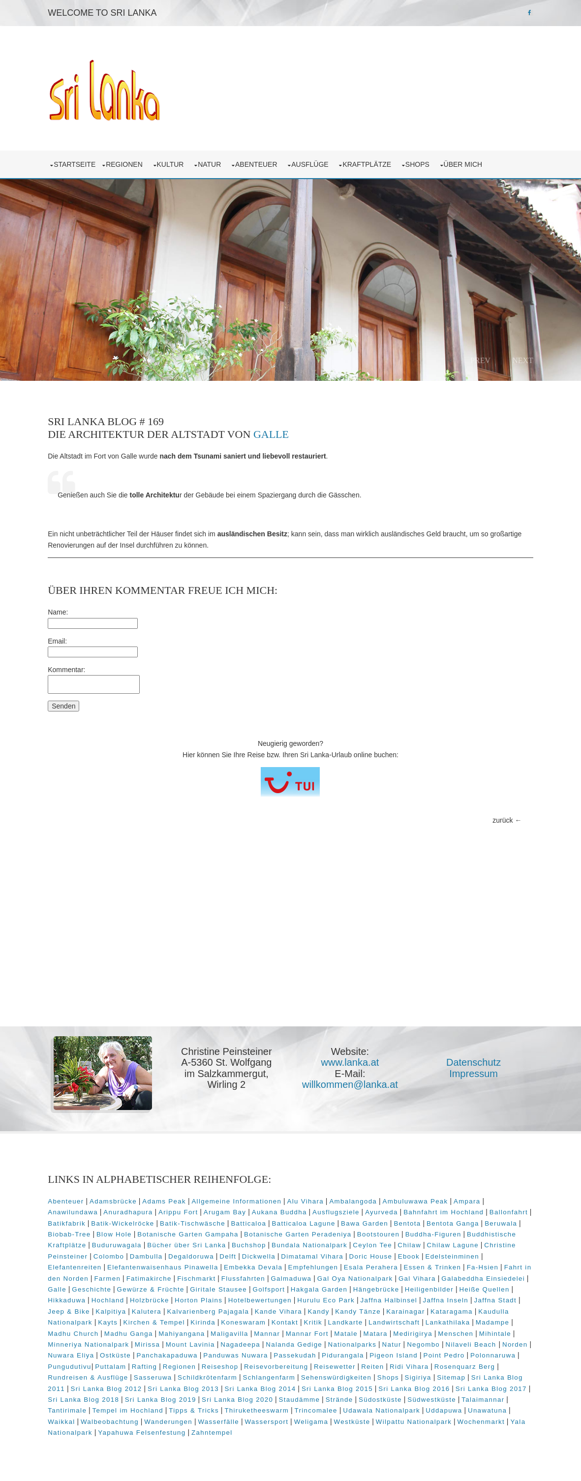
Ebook (411, 1253)
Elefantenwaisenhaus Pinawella (164, 1264)
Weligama (313, 1418)
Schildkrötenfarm (231, 1374)
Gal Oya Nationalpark (366, 1275)
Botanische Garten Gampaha (190, 1231)
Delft (230, 1253)
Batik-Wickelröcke (128, 1220)
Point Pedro (505, 1352)
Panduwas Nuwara (296, 1352)
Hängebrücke (422, 1286)
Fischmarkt (207, 1275)
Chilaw (412, 1242)
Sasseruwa (177, 1374)
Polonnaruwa (72, 1363)
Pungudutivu (123, 1363)
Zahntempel (214, 1429)
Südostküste (405, 1396)
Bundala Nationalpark (311, 1242)
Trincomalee (321, 1407)
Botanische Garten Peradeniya (299, 1231)
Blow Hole (116, 1231)
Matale (387, 1330)
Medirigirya (454, 1330)
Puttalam (163, 1363)
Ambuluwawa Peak (417, 1198)
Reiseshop (273, 1363)
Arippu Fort (180, 1209)
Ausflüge (314, 162)
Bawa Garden (370, 1220)
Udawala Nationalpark (387, 1407)
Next (520, 358)
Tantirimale (73, 1407)
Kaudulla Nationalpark (89, 1319)
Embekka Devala (255, 1264)
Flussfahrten (254, 1275)
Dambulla (148, 1253)
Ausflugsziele (338, 1209)
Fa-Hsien (485, 1264)
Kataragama (478, 1308)
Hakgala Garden (365, 1286)
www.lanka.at (353, 1060)
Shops (421, 162)
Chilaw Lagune (455, 1242)
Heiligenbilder (476, 1286)
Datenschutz (476, 1060)
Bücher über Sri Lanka (189, 1242)
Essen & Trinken (434, 1264)
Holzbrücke (184, 1297)
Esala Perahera (373, 1264)
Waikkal (63, 1418)
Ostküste (176, 1352)
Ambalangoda (355, 1198)
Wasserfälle (221, 1418)
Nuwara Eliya (132, 1352)
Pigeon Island (454, 1352)
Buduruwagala (119, 1242)
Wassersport (269, 1418)
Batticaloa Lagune (309, 1220)
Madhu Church (114, 1330)
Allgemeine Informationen (239, 1198)
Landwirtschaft (429, 1319)
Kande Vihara (304, 1308)
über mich (467, 162)
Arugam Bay (227, 1209)
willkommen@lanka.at (352, 1083)
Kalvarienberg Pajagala (234, 1308)
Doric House (373, 1253)
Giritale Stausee (265, 1286)
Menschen (497, 1330)
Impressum (476, 1071)
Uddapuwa (449, 1407)
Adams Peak (166, 1198)
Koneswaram (278, 1319)
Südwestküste (456, 1396)
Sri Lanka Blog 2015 (357, 1385)
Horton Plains (233, 1297)
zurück (500, 818)
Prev (478, 358)
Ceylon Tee (375, 1242)
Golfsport (315, 1286)
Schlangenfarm (293, 1374)
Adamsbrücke (115, 1198)
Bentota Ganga (458, 1220)
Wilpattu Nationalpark (416, 1418)
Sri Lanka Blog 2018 (108, 1396)
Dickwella (260, 1253)
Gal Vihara (428, 1275)
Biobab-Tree (71, 1231)
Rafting (197, 1363)
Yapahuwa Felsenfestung (144, 1429)
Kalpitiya (137, 1308)
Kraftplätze (371, 162)
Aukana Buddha (281, 1209)
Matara (417, 1330)
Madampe (67, 1330)
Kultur (174, 162)
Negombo (463, 1341)
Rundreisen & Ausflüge (112, 1374)
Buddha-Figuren (435, 1231)
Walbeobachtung (112, 1418)
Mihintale (66, 1341)
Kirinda (238, 1319)
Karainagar (432, 1308)
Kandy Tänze (384, 1308)
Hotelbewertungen (295, 1297)
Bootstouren (380, 1231)
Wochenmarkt (483, 1418)
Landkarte (380, 1319)
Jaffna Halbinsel (423, 1297)
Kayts (143, 1319)
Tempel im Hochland (133, 1407)
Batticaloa (254, 1220)
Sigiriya (442, 1374)
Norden (90, 1352)
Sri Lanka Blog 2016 (434, 1385)
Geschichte (138, 1286)
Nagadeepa (280, 1341)
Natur (213, 162)
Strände (364, 1396)
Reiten (425, 1363)
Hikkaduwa (102, 1297)
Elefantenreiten (77, 1264)
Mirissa (187, 1341)
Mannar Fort (348, 1330)
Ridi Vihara (462, 1363)
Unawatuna (493, 1407)
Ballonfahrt (510, 1209)
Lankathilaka (483, 1319)
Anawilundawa (75, 1209)
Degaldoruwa (193, 1253)
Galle (273, 433)
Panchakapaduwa (228, 1352)
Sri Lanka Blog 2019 (185, 1396)
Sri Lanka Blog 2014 (280, 1385)
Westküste (354, 1418)
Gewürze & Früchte (197, 1286)
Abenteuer (260, 162)
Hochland (142, 1297)
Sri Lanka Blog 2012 (126, 1385)
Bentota (413, 1220)
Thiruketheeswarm (262, 1407)
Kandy (345, 1308)
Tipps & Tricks (200, 1407)
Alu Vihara (307, 1198)
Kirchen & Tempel (189, 1319)
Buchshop (251, 1242)
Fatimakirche (160, 1275)
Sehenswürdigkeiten (360, 1374)
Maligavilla (271, 1330)
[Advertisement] (290, 949)
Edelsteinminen (455, 1253)
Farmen (118, 1275)
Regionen (128, 162)
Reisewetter (388, 1363)
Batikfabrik (73, 1220)
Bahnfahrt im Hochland (445, 1209)
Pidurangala (404, 1352)
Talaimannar (508, 1396)
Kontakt (319, 1319)
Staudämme (324, 1396)
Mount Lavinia (230, 1341)
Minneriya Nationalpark (128, 1341)
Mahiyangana (223, 1330)
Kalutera (172, 1308)
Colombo (110, 1253)
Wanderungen (171, 1418)
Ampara (469, 1198)
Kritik (348, 1319)
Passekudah (356, 1352)
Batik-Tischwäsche (198, 1220)
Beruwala (506, 1220)
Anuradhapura (130, 1209)
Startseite (77, 162)
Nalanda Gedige (334, 1341)
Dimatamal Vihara (314, 1253)
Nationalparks (391, 1341)
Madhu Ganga (170, 1330)
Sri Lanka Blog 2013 (203, 1385)
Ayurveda (383, 1209)
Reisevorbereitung (329, 1363)
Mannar (308, 1330)
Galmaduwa (302, 1275)
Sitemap (475, 1374)
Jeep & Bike (95, 1308)
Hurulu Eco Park (361, 1297)
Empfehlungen (315, 1264)
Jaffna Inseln (480, 1297)
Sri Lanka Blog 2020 (262, 1396)
